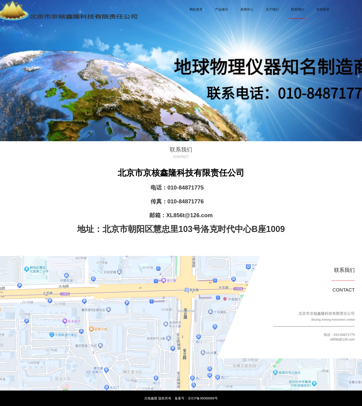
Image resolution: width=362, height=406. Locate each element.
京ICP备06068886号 (203, 398)
